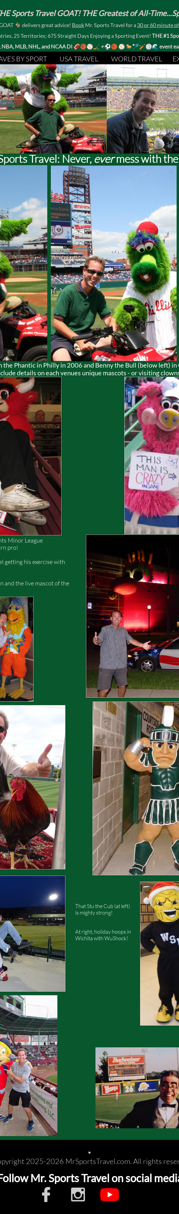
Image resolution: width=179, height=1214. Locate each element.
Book (78, 25)
